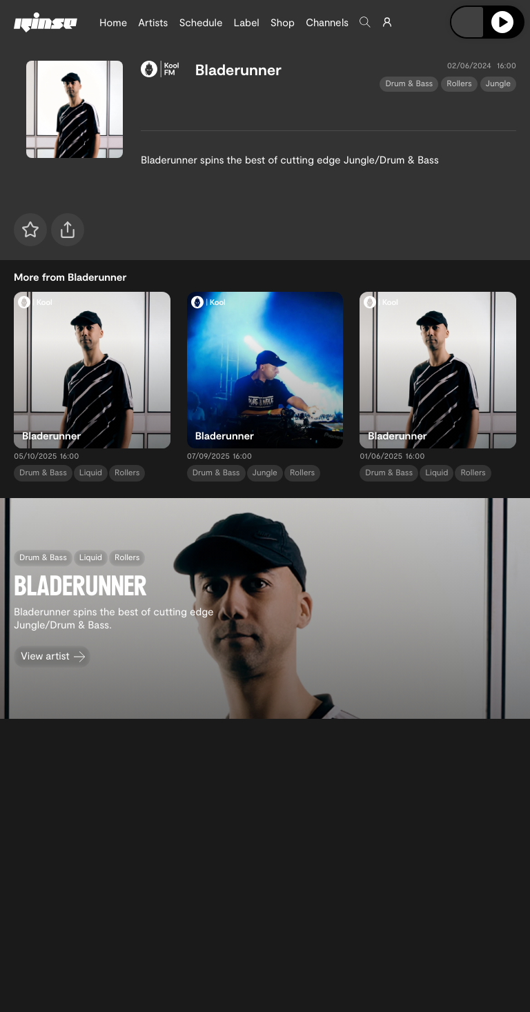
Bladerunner (238, 70)
